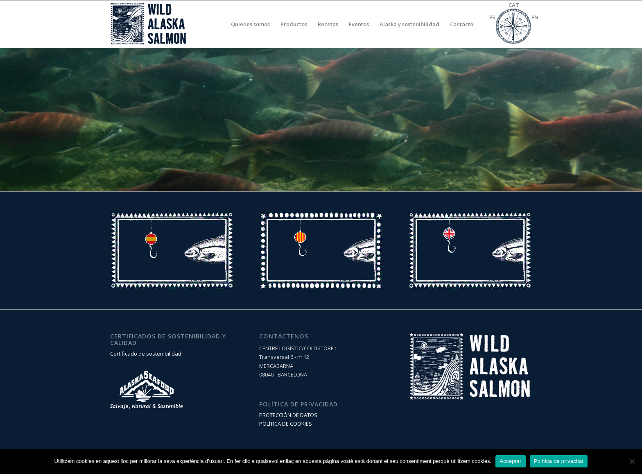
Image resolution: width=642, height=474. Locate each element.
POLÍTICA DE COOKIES (285, 423)
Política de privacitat (559, 461)
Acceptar (510, 461)
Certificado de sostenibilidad (145, 353)
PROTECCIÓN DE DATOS (288, 415)
